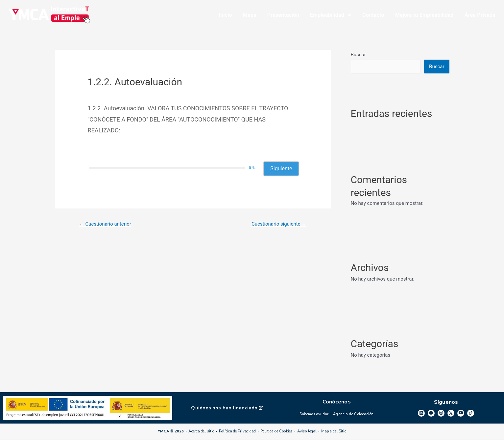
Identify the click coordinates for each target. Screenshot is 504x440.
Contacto (373, 16)
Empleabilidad (330, 16)
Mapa (249, 16)
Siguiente (281, 170)
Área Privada (480, 16)
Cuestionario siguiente (276, 225)
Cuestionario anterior (107, 225)
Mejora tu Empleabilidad (424, 16)
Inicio (225, 16)
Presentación (283, 16)
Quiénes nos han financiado (227, 409)
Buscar (358, 56)
